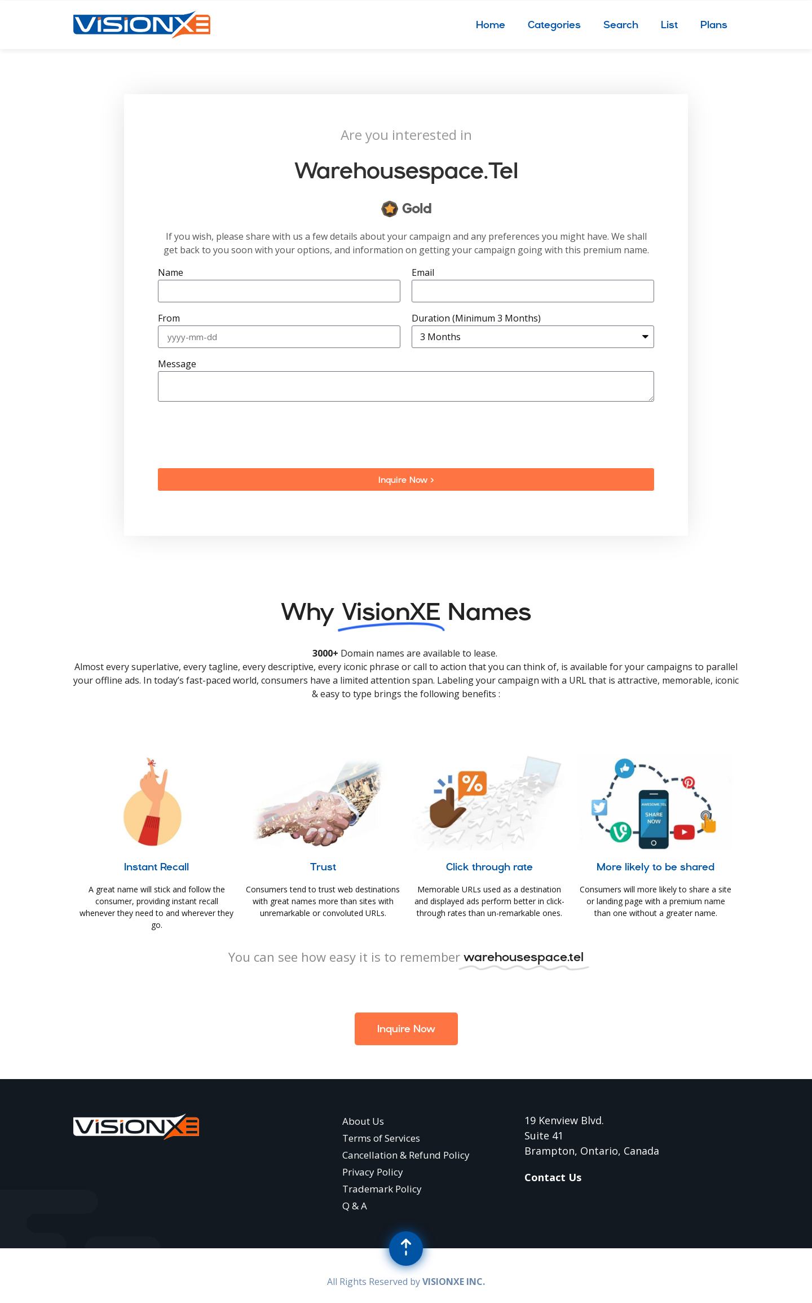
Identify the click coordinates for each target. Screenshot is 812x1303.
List (669, 24)
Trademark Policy (382, 1188)
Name (170, 273)
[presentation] (243, 435)
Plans (713, 24)
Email (423, 273)
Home (490, 24)
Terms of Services (381, 1138)
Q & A (354, 1205)
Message (177, 364)
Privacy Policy (372, 1171)
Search (620, 24)
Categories (554, 24)
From (169, 319)
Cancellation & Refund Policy (406, 1154)
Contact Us (552, 1177)
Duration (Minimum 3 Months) (476, 319)
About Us (363, 1121)
